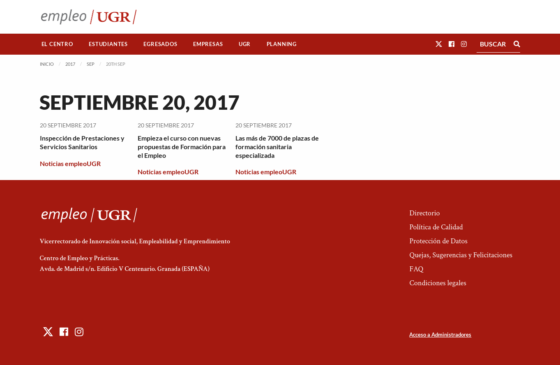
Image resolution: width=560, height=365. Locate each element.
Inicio (47, 64)
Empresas (208, 44)
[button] (438, 43)
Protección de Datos (438, 241)
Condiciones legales (437, 283)
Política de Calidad (436, 227)
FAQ (416, 269)
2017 (70, 64)
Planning (282, 44)
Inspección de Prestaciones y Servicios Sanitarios (82, 142)
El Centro (57, 44)
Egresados (160, 44)
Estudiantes (108, 44)
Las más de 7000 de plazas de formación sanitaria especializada (277, 146)
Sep (90, 64)
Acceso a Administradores (440, 334)
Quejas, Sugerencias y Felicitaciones (460, 255)
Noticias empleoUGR (70, 163)
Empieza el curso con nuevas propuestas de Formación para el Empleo (182, 146)
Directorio (424, 213)
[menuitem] (57, 44)
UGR (245, 44)
